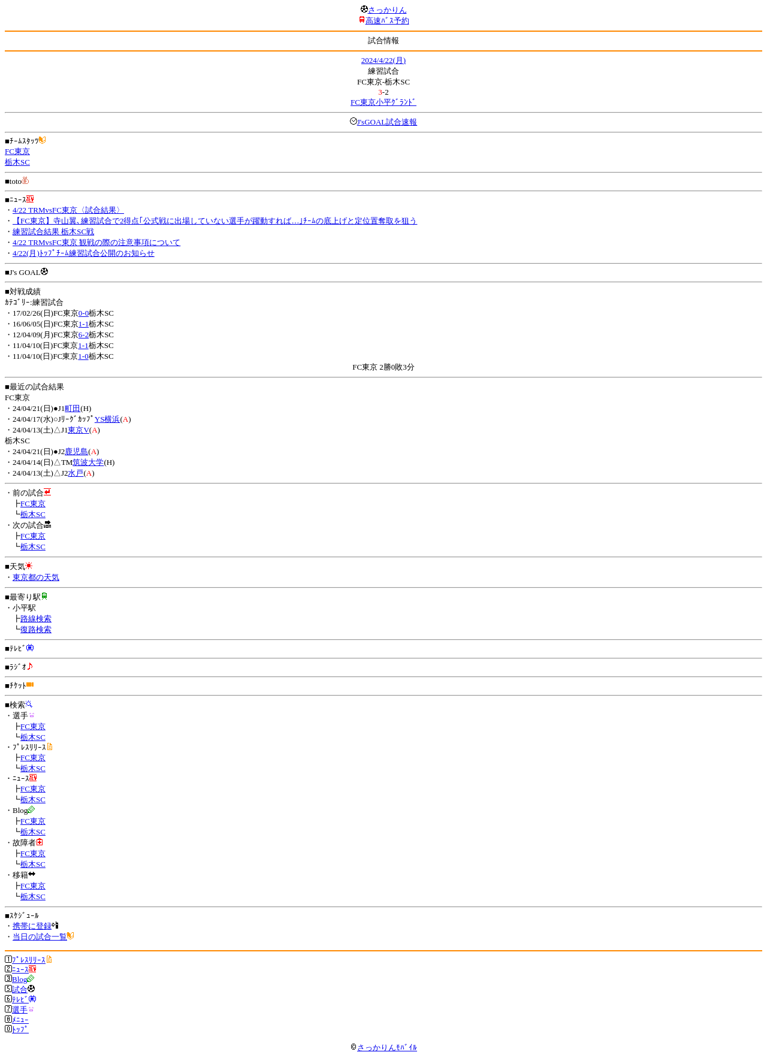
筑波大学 (88, 462)
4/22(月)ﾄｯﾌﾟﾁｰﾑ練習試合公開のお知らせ (84, 253)
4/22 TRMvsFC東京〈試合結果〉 (68, 209)
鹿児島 (76, 451)
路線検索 (36, 618)
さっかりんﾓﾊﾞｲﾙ (383, 1047)
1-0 (83, 356)
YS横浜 (107, 419)
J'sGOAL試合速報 (387, 121)
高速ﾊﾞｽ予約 (387, 20)
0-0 (83, 313)
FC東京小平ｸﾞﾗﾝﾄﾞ (383, 102)
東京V (78, 429)
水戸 (75, 472)
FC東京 (17, 151)
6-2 (83, 334)
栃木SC (17, 162)
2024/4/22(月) (383, 60)
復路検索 (36, 629)
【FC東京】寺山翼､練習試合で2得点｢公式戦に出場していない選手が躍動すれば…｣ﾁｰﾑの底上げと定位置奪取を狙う (215, 220)
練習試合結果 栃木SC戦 (53, 231)
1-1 (83, 323)
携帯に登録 (32, 925)
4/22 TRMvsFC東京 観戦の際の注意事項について (96, 242)
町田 (72, 408)
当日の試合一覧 (40, 936)
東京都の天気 (36, 577)
